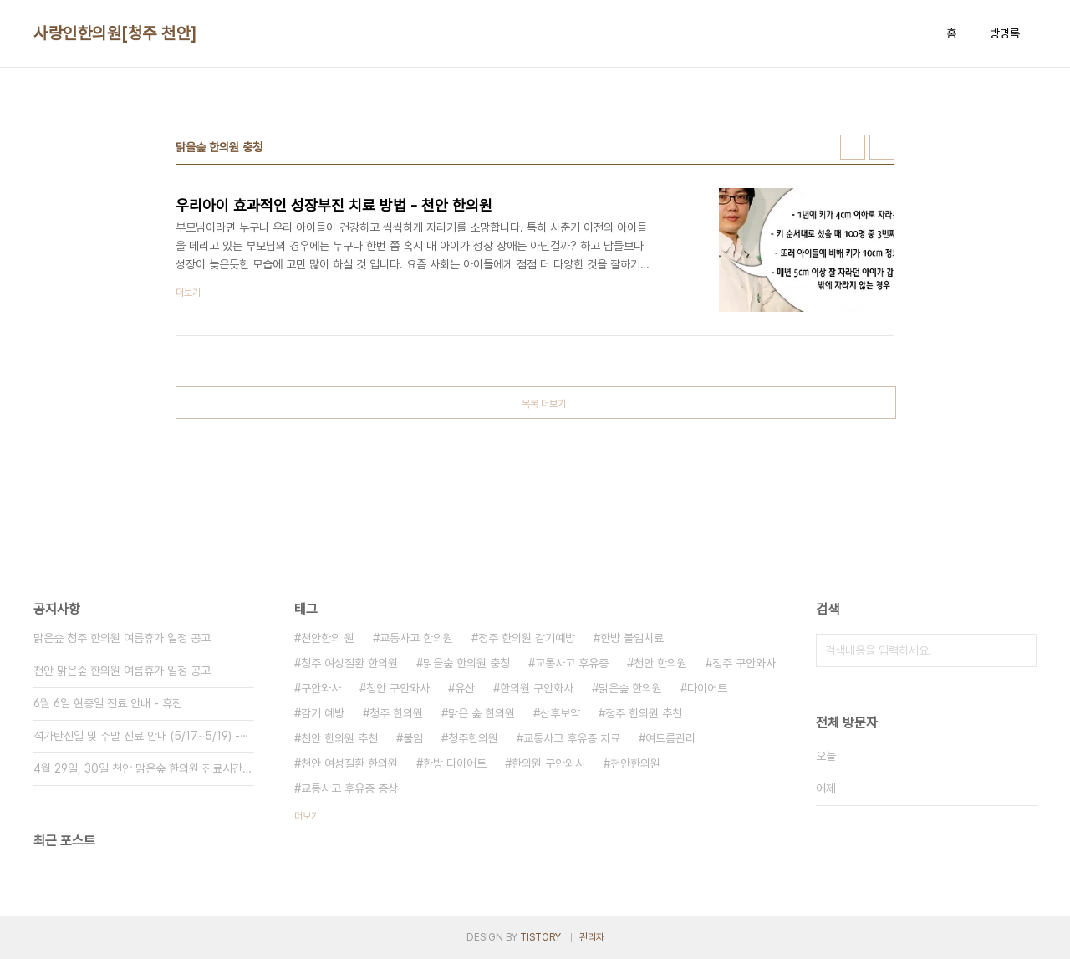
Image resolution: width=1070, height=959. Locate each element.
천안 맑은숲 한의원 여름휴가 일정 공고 (122, 670)
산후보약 (560, 713)
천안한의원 (635, 763)
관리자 (591, 937)
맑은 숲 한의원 (481, 713)
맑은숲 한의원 (630, 688)
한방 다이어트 (455, 763)
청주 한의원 (396, 713)
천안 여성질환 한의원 (349, 763)
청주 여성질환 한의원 (349, 663)
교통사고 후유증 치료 (571, 738)
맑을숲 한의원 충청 (466, 663)
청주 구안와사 (744, 663)
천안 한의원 (660, 663)
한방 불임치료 (632, 638)
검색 (1020, 650)
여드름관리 (670, 738)
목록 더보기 (544, 404)
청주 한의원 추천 (643, 713)
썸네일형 (852, 147)
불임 (413, 738)
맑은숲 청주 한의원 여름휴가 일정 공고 (122, 638)
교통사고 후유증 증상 (349, 788)
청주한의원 (473, 738)
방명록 (1005, 33)
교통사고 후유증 (572, 663)
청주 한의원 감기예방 (526, 638)
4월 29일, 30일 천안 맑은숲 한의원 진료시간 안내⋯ (143, 768)
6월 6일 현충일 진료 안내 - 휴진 (107, 703)
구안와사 (321, 688)
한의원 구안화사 (536, 688)
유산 (465, 688)
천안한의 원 (327, 638)
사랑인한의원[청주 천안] (115, 33)
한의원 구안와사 (548, 763)
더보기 (306, 816)
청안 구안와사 (398, 688)
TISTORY (540, 937)
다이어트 (707, 688)
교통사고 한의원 (416, 638)
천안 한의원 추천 (339, 738)
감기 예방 (322, 713)
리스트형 (881, 147)
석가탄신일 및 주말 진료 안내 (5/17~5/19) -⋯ (141, 735)
